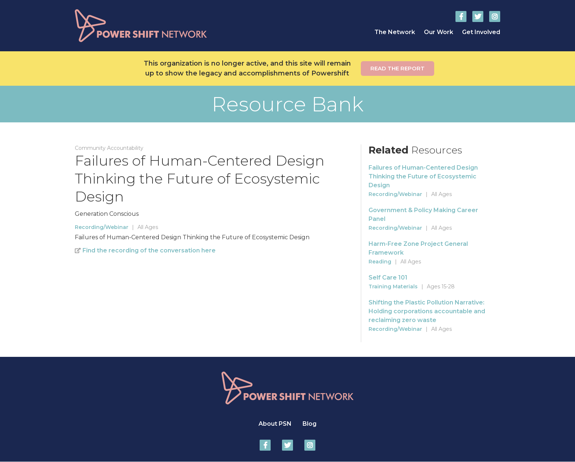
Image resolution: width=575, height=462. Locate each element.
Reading (380, 261)
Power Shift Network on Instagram (494, 16)
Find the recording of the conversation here (149, 250)
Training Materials (393, 286)
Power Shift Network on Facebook (460, 16)
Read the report (397, 68)
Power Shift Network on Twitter (477, 16)
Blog (309, 423)
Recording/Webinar (101, 227)
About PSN (275, 423)
